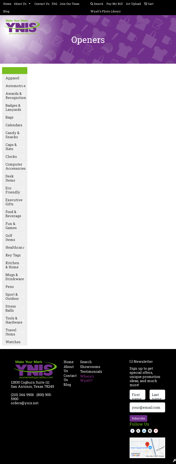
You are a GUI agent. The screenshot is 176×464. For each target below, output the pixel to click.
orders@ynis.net (24, 403)
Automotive (16, 85)
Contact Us (41, 4)
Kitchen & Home (12, 265)
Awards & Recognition (16, 95)
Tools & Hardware (14, 320)
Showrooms (86, 366)
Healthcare (15, 247)
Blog (6, 11)
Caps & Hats (11, 146)
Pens (10, 286)
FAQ (54, 4)
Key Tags (13, 255)
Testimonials (86, 371)
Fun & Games (11, 225)
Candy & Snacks (12, 134)
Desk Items (10, 178)
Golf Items (10, 237)
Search (96, 4)
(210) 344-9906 (22, 394)
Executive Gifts (14, 202)
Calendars (14, 125)
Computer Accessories (16, 166)
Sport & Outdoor (12, 296)
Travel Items (11, 332)
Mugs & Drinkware (15, 276)
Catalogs (133, 22)
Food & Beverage (13, 213)
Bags (9, 117)
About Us (20, 4)
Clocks (11, 156)
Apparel (12, 78)
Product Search (89, 22)
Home (7, 4)
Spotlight (113, 22)
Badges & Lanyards (13, 107)
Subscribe (138, 418)
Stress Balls (11, 308)
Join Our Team (69, 4)
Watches (13, 342)
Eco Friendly (13, 190)
